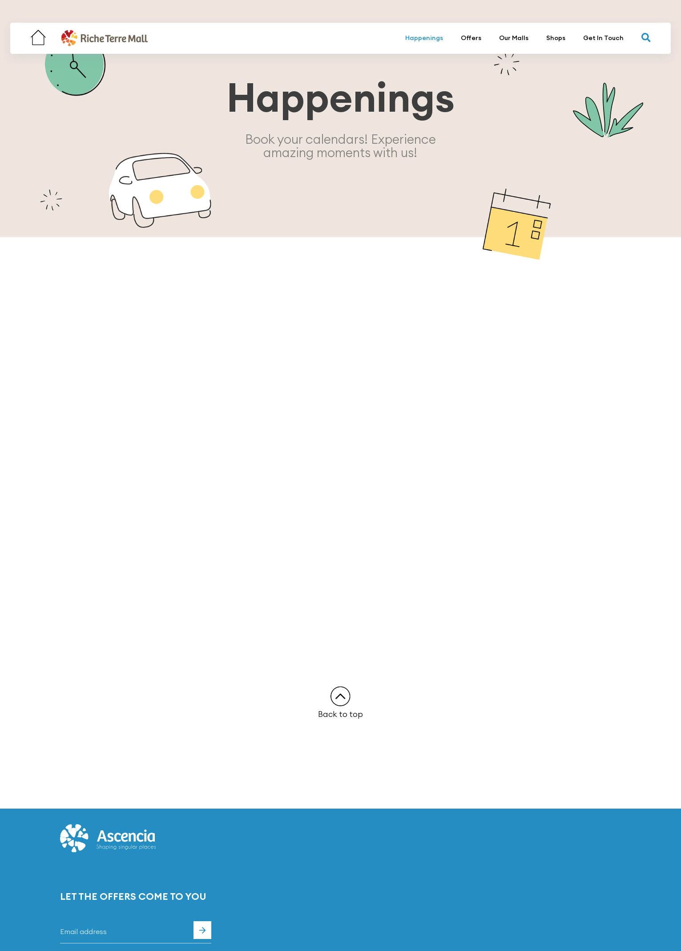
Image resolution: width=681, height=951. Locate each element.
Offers (471, 38)
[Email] (135, 932)
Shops (555, 38)
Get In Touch (603, 38)
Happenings (424, 38)
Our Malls (513, 38)
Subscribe (202, 930)
